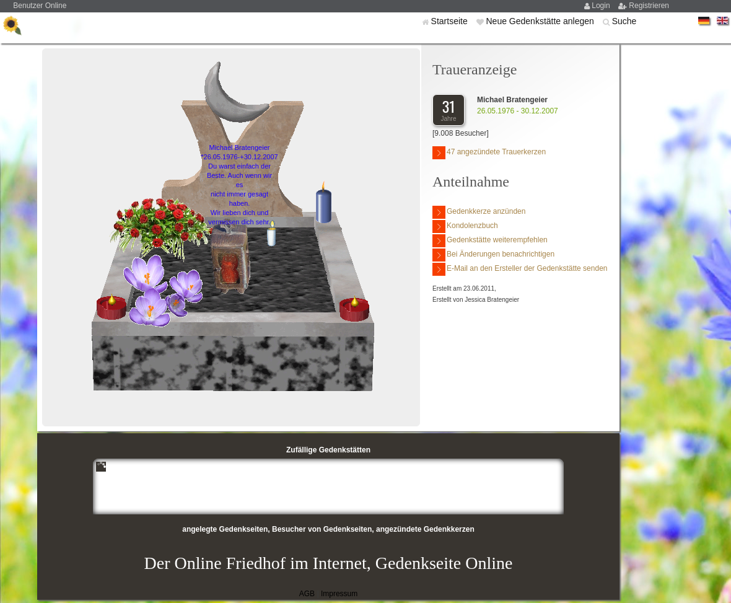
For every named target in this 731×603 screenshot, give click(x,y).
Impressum (339, 593)
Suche (624, 21)
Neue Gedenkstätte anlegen (541, 21)
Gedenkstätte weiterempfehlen (490, 240)
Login (602, 5)
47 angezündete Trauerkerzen (489, 152)
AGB (307, 593)
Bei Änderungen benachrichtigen (493, 255)
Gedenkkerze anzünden (478, 212)
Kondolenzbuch (465, 226)
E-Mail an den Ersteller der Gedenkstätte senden (519, 269)
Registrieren (649, 5)
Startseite (450, 21)
